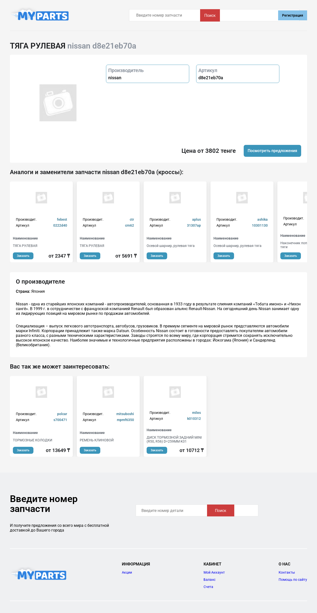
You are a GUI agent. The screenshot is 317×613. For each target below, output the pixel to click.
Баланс (209, 580)
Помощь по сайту (293, 580)
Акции (127, 572)
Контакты (287, 572)
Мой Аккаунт (214, 572)
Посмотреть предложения (272, 150)
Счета (208, 587)
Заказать (23, 256)
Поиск (261, 15)
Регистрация (292, 15)
